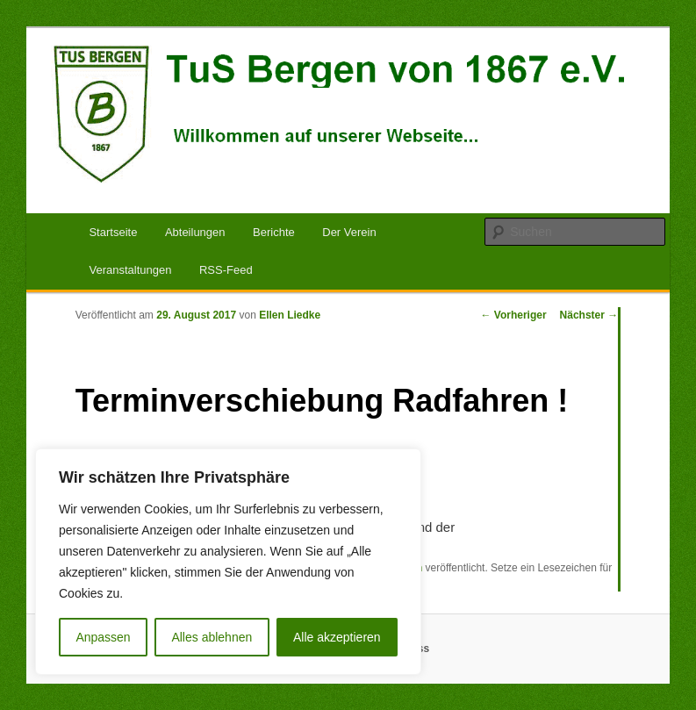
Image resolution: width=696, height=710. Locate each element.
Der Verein (349, 232)
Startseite (113, 232)
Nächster (589, 315)
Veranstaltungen (130, 269)
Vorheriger (513, 315)
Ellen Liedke (289, 315)
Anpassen (102, 637)
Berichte (274, 232)
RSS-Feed (226, 269)
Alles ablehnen (211, 637)
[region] (228, 561)
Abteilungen (195, 232)
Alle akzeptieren (337, 637)
